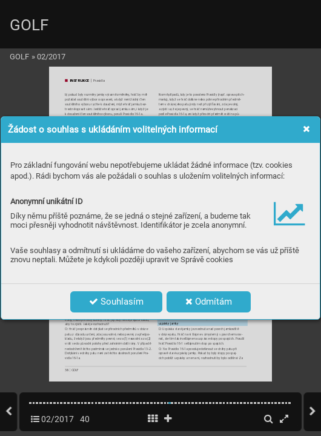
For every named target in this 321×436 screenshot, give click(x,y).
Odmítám (208, 301)
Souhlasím (116, 301)
